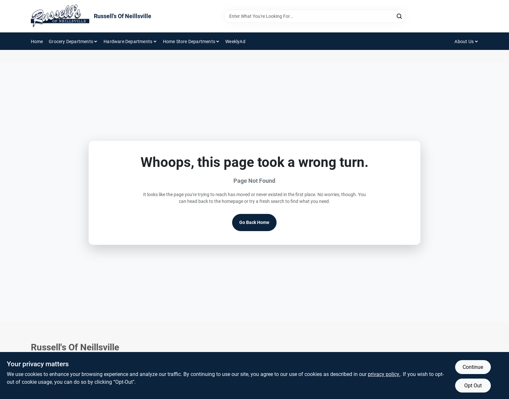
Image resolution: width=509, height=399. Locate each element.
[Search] (399, 15)
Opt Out (473, 385)
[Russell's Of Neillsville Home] (60, 16)
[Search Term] (315, 16)
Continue (473, 367)
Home (37, 41)
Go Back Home (254, 222)
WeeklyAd (235, 41)
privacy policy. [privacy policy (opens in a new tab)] (384, 374)
